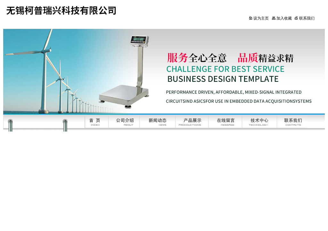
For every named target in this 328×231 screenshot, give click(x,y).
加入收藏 (282, 18)
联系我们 (304, 18)
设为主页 (259, 18)
